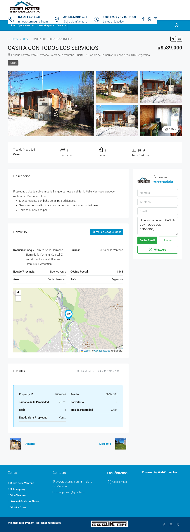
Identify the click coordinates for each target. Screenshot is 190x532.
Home (15, 39)
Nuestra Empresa (45, 25)
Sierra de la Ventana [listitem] (21, 483)
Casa (26, 39)
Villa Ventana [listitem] (17, 495)
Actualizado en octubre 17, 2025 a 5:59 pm (100, 371)
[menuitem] (176, 25)
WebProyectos (167, 472)
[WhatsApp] (179, 525)
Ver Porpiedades (163, 181)
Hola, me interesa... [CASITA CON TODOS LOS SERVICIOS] (157, 226)
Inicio (12, 25)
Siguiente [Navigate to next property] (105, 443)
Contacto (61, 25)
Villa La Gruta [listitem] (17, 507)
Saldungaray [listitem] (16, 489)
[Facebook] (165, 525)
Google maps (117, 481)
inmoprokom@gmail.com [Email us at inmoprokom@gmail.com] (70, 492)
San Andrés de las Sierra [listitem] (23, 501)
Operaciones (24, 25)
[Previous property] (15, 444)
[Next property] (120, 444)
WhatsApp (157, 249)
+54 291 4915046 (29, 17)
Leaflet (85, 350)
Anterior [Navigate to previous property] (30, 443)
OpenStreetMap (102, 350)
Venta (13, 63)
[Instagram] (172, 525)
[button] (173, 39)
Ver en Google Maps (106, 232)
